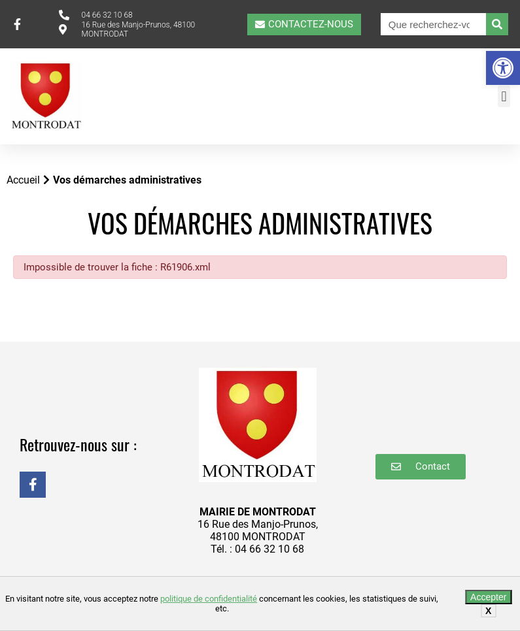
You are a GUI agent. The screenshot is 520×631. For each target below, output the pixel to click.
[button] (503, 68)
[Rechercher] (497, 24)
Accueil (23, 180)
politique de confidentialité (208, 599)
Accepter (488, 597)
